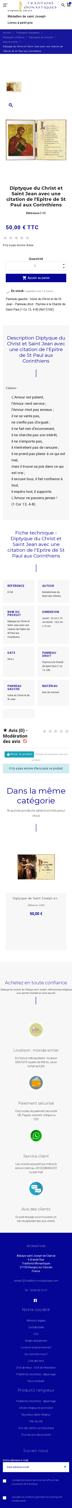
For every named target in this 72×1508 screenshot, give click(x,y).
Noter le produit (19, 754)
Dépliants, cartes (20, 10)
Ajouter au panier (36, 278)
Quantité (36, 259)
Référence (33, 213)
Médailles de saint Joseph (27, 16)
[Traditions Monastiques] (39, 5)
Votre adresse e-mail (15, 1460)
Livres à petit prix (20, 23)
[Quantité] (36, 266)
